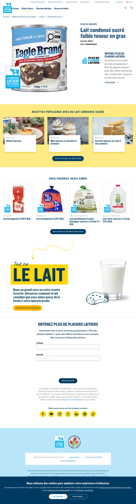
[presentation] (68, 369)
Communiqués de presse (102, 2)
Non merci (78, 496)
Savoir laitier (74, 457)
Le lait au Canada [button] (24, 8)
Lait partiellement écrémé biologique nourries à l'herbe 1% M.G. (85, 221)
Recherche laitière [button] (80, 8)
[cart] (125, 8)
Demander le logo (71, 2)
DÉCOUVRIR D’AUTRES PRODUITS (68, 232)
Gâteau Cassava (13, 140)
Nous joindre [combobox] (85, 2)
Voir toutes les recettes (68, 158)
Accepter (58, 496)
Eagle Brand (88, 24)
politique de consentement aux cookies (115, 487)
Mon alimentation (68, 461)
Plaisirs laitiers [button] (42, 8)
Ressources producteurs (55, 2)
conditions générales (84, 490)
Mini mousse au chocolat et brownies (64, 142)
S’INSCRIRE (112, 82)
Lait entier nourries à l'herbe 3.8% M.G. (116, 220)
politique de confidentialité (72, 399)
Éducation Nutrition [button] (60, 8)
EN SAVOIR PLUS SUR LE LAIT (28, 308)
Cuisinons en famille (93, 457)
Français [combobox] (118, 2)
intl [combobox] (130, 2)
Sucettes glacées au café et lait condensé (108, 142)
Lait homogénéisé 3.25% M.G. (17, 218)
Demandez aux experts (38, 2)
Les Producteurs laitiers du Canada (7, 7)
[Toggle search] (131, 8)
